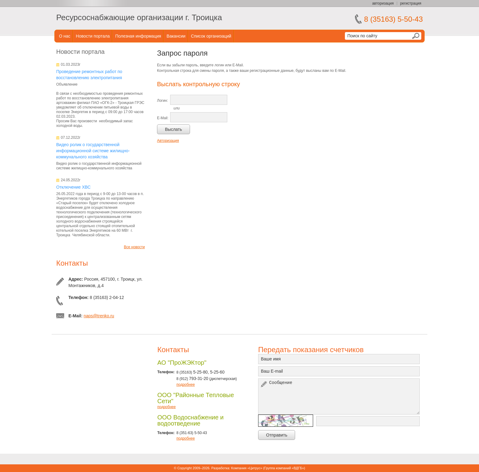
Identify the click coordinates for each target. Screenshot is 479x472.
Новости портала (93, 36)
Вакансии (175, 36)
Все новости (134, 247)
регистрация (410, 3)
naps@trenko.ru (99, 315)
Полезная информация (138, 36)
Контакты (72, 263)
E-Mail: (162, 118)
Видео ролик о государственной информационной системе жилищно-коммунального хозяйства (93, 150)
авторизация (382, 3)
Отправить (276, 435)
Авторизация (168, 140)
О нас (64, 36)
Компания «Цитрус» (246, 468)
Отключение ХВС (73, 187)
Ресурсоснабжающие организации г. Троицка (139, 17)
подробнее (185, 384)
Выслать (173, 129)
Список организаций (211, 36)
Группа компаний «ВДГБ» (284, 468)
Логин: (162, 100)
